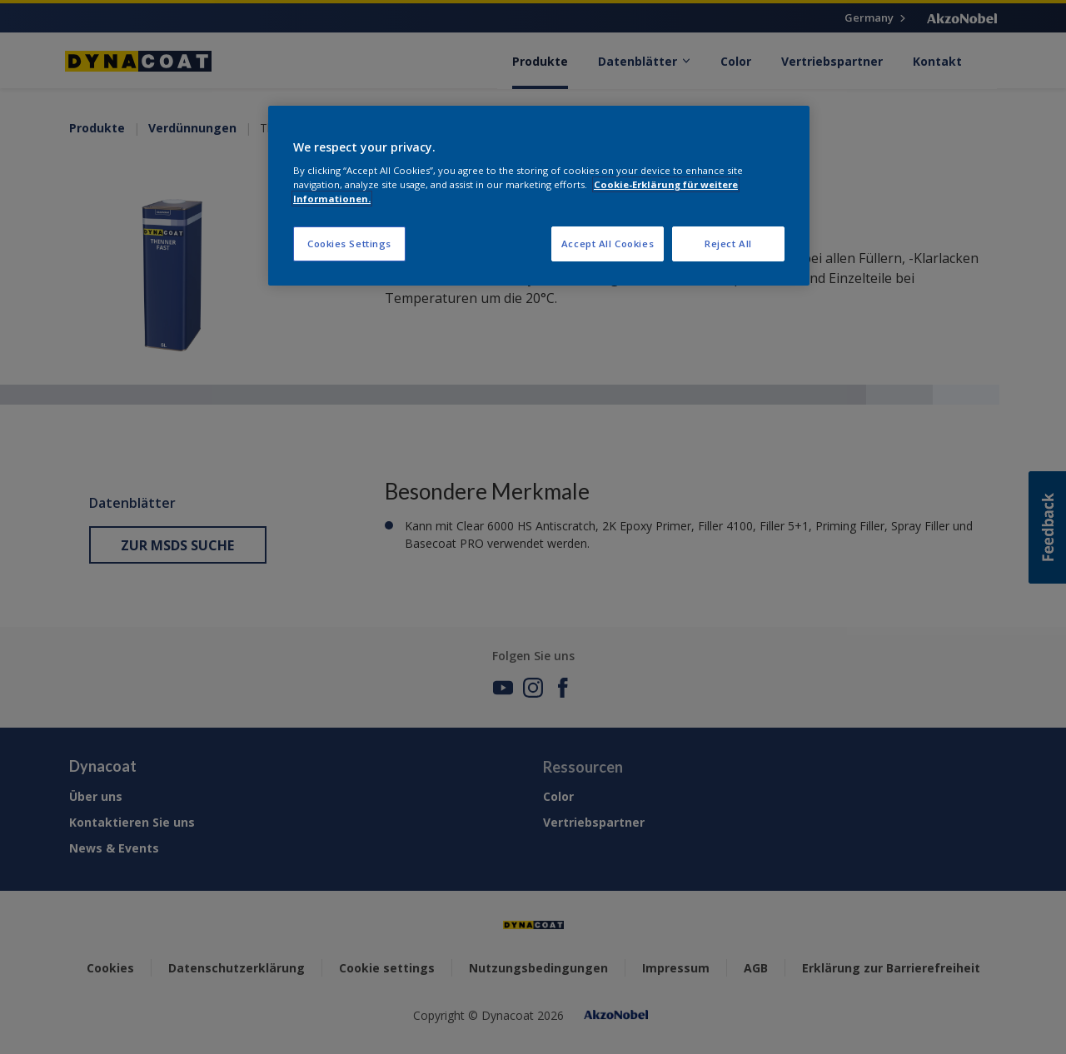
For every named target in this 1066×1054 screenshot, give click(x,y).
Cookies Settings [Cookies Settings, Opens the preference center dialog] (349, 243)
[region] (538, 196)
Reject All (728, 243)
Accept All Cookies (607, 243)
